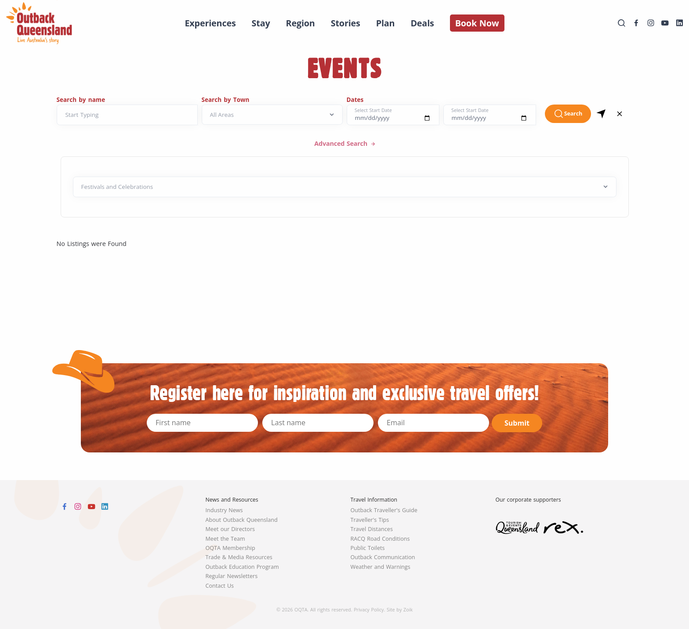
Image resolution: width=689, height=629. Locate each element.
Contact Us (220, 585)
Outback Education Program (242, 567)
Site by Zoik (400, 609)
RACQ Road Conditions (380, 538)
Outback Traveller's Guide (384, 510)
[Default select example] (344, 187)
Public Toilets (368, 548)
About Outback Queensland (242, 520)
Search (568, 113)
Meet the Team (225, 538)
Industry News (224, 510)
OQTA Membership (230, 548)
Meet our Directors (230, 529)
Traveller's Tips (370, 520)
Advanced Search (341, 143)
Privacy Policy (369, 609)
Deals (422, 23)
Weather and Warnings (380, 567)
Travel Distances (372, 529)
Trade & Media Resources (239, 557)
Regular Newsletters (232, 576)
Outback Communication (383, 557)
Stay (261, 23)
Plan (385, 23)
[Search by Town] (272, 115)
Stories (345, 23)
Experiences (210, 23)
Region (300, 23)
